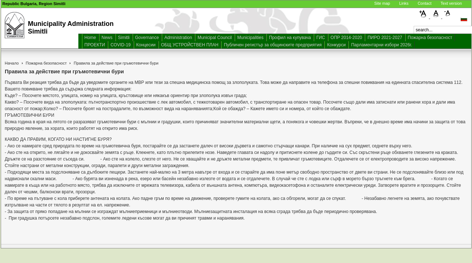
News (107, 37)
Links (404, 3)
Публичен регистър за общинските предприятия (272, 44)
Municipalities (250, 37)
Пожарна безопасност (430, 37)
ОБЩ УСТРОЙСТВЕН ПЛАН (190, 44)
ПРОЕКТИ (95, 44)
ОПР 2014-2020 (346, 37)
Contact (425, 3)
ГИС (320, 37)
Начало (12, 63)
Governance (147, 37)
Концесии (146, 44)
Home (90, 37)
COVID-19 (120, 44)
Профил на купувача (290, 37)
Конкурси (336, 44)
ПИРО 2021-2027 (384, 37)
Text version (451, 3)
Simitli (124, 37)
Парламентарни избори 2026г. (381, 44)
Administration (178, 37)
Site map (382, 3)
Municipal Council (215, 37)
